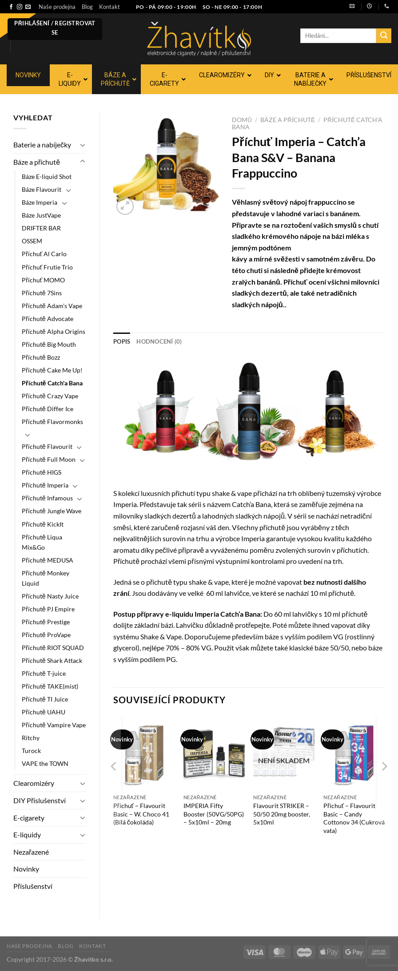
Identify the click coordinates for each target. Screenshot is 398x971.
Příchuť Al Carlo (44, 254)
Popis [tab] (121, 341)
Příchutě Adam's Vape (52, 305)
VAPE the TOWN (45, 763)
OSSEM (32, 241)
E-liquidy (27, 834)
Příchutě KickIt (43, 524)
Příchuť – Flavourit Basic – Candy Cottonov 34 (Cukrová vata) (354, 818)
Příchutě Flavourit (47, 446)
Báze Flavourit (41, 189)
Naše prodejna (57, 6)
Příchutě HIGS (41, 472)
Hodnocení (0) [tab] (159, 341)
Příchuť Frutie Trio (47, 267)
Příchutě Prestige (46, 622)
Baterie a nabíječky (42, 144)
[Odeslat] (383, 36)
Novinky (26, 868)
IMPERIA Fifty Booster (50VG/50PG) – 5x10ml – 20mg (213, 814)
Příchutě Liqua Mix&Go (42, 542)
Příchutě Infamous (47, 498)
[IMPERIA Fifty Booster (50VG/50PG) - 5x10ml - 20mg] (214, 753)
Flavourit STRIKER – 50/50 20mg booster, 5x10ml (281, 814)
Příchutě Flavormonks (52, 421)
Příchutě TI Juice (45, 699)
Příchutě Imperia (45, 485)
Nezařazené (31, 852)
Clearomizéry (33, 783)
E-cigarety (28, 817)
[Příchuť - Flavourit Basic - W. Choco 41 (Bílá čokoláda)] (144, 753)
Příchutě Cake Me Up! (52, 370)
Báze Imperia (39, 202)
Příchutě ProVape (46, 634)
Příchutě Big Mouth (49, 344)
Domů (242, 119)
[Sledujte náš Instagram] (19, 7)
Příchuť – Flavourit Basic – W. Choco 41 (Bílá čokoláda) (141, 814)
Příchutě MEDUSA (47, 560)
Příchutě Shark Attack (52, 660)
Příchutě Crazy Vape (50, 396)
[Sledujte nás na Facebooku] (11, 7)
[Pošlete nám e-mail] (28, 7)
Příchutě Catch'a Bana (52, 383)
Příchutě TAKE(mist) (50, 686)
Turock (31, 750)
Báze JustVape (41, 215)
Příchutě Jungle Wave (51, 511)
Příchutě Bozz (41, 357)
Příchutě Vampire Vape (54, 725)
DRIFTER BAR (41, 228)
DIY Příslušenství (39, 800)
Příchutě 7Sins (42, 293)
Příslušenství (32, 886)
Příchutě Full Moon (49, 459)
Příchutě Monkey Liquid (45, 578)
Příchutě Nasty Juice (50, 596)
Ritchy (31, 737)
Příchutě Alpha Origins (53, 331)
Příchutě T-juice (44, 673)
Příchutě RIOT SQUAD (53, 647)
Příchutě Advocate (47, 318)
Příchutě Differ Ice (47, 408)
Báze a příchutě (36, 162)
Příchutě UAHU (43, 712)
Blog (87, 6)
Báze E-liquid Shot (47, 176)
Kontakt (109, 6)
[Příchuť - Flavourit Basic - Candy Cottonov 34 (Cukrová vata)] (354, 753)
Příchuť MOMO (43, 280)
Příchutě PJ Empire (48, 609)
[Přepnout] (82, 144)
